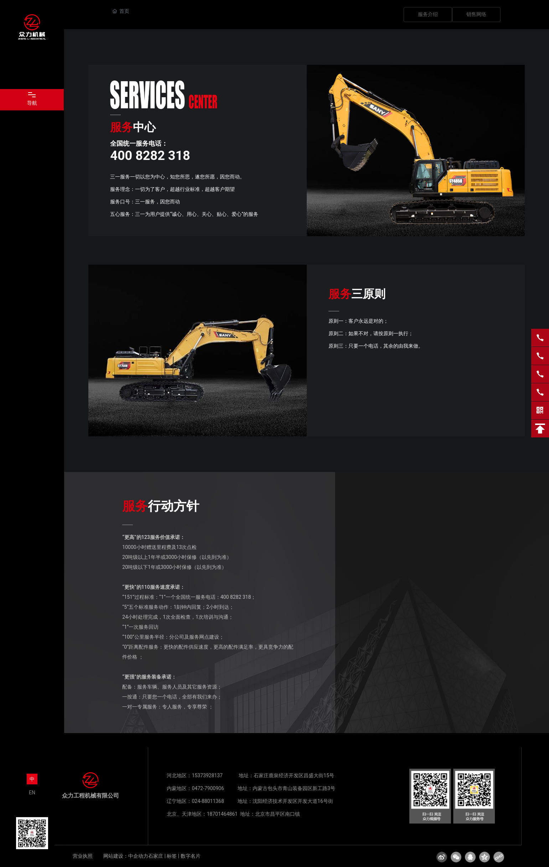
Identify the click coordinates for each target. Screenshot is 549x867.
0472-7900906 (208, 788)
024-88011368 (208, 801)
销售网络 (476, 14)
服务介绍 (428, 14)
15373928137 (207, 775)
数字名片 (191, 856)
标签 (172, 856)
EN (32, 792)
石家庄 (155, 856)
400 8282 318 (236, 597)
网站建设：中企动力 (125, 856)
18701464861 (222, 814)
